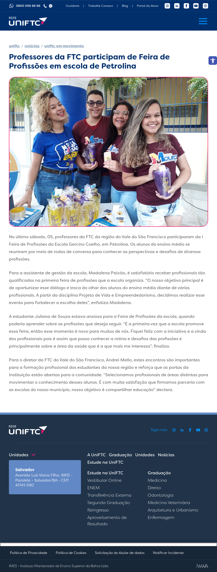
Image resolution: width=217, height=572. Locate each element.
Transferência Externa (109, 495)
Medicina (157, 480)
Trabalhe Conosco (100, 6)
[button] (213, 60)
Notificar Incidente (168, 553)
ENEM (93, 487)
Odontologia (161, 495)
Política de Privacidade (28, 553)
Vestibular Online (104, 480)
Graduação (120, 455)
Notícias (166, 455)
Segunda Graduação (108, 502)
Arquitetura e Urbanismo (173, 510)
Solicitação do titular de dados (120, 553)
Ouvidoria (72, 6)
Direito (154, 487)
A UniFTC (96, 455)
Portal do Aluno (147, 6)
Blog (125, 6)
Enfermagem (161, 517)
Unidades (145, 455)
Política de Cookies (71, 553)
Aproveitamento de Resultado (107, 521)
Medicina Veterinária (169, 502)
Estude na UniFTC (105, 462)
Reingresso (98, 510)
